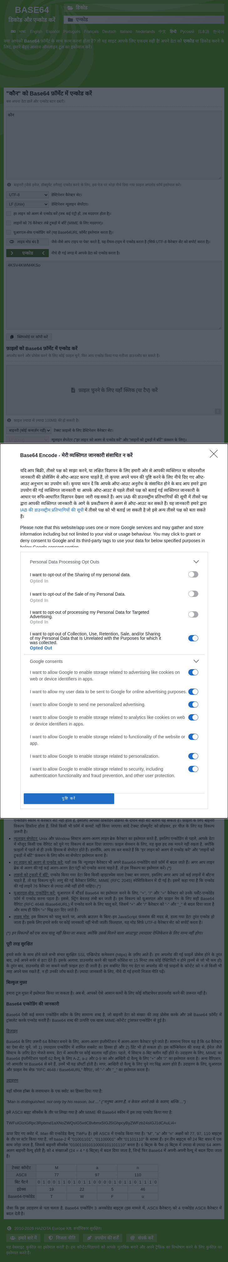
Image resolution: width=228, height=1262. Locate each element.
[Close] (216, 456)
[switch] (193, 574)
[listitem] (114, 561)
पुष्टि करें (69, 798)
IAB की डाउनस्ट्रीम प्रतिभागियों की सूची (52, 509)
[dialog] (114, 631)
